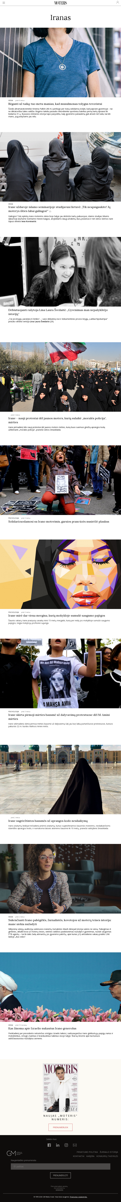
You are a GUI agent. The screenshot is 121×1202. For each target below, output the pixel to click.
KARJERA (90, 1156)
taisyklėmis (59, 1190)
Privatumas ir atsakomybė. (78, 1197)
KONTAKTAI (78, 1156)
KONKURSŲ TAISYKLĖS (107, 1156)
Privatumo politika (87, 1152)
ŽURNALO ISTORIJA (109, 1152)
